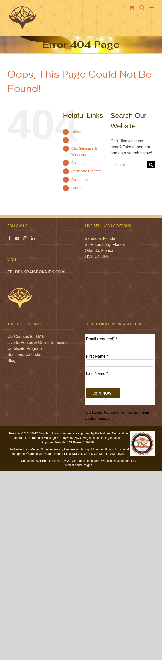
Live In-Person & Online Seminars (37, 342)
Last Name (97, 373)
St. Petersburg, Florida (105, 244)
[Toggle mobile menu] (152, 7)
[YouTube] (17, 238)
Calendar (78, 163)
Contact (77, 188)
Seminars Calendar (24, 354)
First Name (97, 356)
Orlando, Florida (99, 250)
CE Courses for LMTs (26, 336)
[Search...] (129, 164)
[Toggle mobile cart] (131, 7)
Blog (11, 360)
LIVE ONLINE (97, 256)
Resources (79, 180)
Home (76, 132)
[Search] (151, 164)
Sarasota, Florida (100, 238)
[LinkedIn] (33, 238)
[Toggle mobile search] (141, 7)
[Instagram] (25, 238)
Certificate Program (86, 171)
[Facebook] (9, 238)
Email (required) (101, 339)
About (76, 140)
